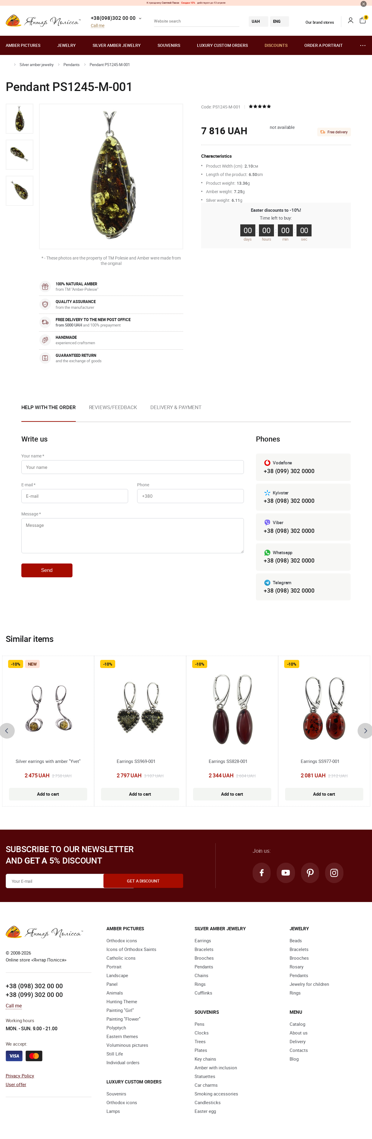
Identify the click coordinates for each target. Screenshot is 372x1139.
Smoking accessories (216, 1095)
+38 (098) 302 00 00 (34, 987)
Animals (114, 994)
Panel (112, 985)
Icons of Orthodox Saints (131, 950)
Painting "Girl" (120, 1011)
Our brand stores (316, 22)
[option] (19, 119)
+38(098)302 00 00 (113, 17)
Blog (294, 1060)
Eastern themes (122, 1037)
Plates (201, 1051)
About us (299, 1034)
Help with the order (48, 407)
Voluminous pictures (127, 1046)
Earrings (203, 942)
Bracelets (204, 950)
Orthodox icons (121, 942)
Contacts (299, 1051)
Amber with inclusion (216, 1069)
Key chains (205, 1060)
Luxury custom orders (222, 45)
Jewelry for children (309, 985)
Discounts (276, 45)
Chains (201, 976)
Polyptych (116, 1029)
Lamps (113, 1112)
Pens (199, 1025)
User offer (16, 1085)
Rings (200, 985)
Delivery (298, 1043)
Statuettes (205, 1077)
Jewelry (66, 45)
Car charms (206, 1086)
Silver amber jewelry (117, 45)
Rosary (296, 968)
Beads (296, 942)
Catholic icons (121, 959)
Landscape (117, 976)
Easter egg (205, 1112)
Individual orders (123, 1064)
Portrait (113, 968)
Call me (97, 25)
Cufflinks (203, 994)
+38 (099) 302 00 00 (34, 996)
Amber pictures (23, 45)
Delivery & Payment (175, 407)
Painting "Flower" (123, 1020)
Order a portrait (323, 45)
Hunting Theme (121, 1003)
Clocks (202, 1034)
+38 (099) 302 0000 (289, 471)
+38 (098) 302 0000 (289, 501)
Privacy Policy (20, 1077)
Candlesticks (208, 1104)
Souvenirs (169, 45)
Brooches (204, 959)
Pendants (71, 64)
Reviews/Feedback (113, 407)
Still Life (114, 1055)
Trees (200, 1043)
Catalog (297, 1025)
